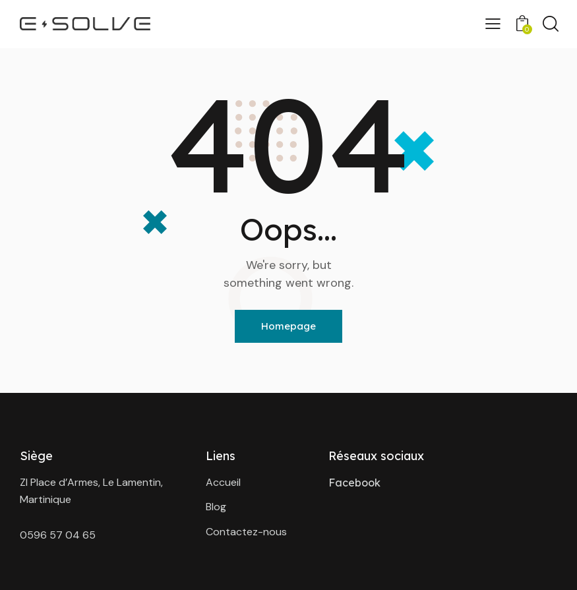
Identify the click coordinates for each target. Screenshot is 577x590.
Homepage (288, 326)
